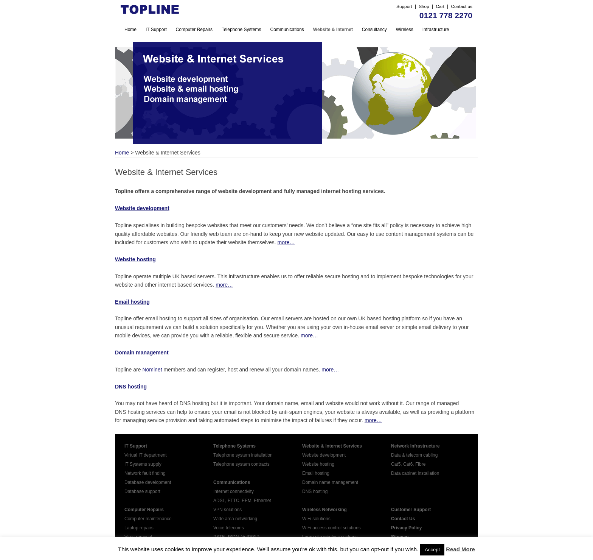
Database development (147, 482)
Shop (424, 6)
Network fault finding (145, 473)
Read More (460, 549)
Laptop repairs (139, 527)
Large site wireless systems (330, 537)
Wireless (404, 29)
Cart (440, 6)
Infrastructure (435, 29)
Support (404, 6)
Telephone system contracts (241, 464)
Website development (324, 455)
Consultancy (374, 29)
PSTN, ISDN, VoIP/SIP (236, 537)
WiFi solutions (316, 518)
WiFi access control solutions (331, 527)
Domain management (142, 352)
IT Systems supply (142, 464)
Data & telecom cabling (414, 455)
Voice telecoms (228, 527)
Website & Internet (333, 29)
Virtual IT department (145, 455)
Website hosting (318, 464)
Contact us (461, 6)
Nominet (152, 370)
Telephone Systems (241, 29)
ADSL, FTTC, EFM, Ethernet (242, 500)
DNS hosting (131, 387)
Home (130, 29)
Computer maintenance (148, 518)
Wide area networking (235, 518)
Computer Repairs (194, 29)
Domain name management (330, 482)
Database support (142, 491)
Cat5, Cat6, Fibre (408, 464)
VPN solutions (227, 509)
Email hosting (315, 473)
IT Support (156, 29)
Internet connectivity (233, 491)
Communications (287, 29)
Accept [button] (432, 549)
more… (286, 242)
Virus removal (138, 537)
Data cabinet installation (415, 473)
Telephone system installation (243, 455)
